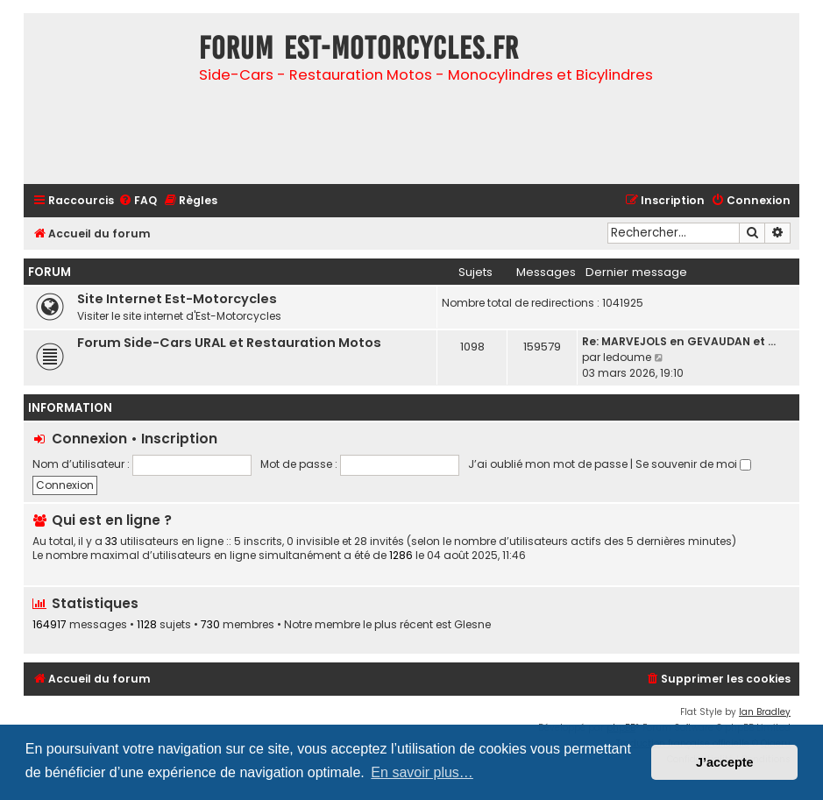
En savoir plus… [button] (422, 772)
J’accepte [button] (725, 762)
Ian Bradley (765, 712)
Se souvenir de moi (693, 464)
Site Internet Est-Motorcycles (177, 299)
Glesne (472, 625)
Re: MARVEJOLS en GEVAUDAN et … (679, 341)
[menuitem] (137, 201)
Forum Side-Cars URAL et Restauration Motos (229, 342)
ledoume (627, 357)
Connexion (89, 438)
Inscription (179, 438)
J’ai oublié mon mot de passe (548, 464)
